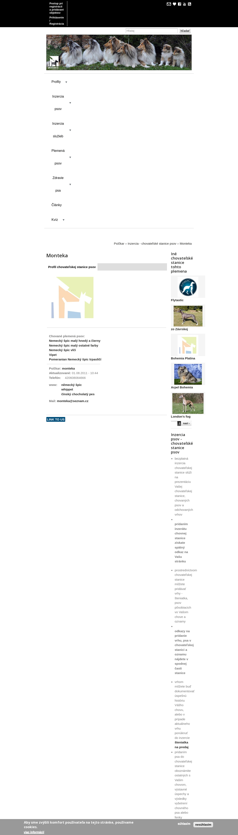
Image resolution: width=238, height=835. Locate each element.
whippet (67, 250)
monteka (68, 229)
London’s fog (180, 277)
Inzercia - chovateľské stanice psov (152, 104)
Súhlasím (184, 823)
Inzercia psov (83, 66)
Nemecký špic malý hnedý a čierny (75, 202)
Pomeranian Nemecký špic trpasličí (75, 220)
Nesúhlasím (203, 824)
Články (86, 81)
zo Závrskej (179, 190)
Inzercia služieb (116, 66)
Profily (56, 66)
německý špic (71, 246)
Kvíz (105, 81)
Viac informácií (34, 832)
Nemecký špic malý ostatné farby (73, 206)
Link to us (56, 280)
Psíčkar (119, 104)
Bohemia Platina (183, 219)
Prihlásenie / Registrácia (65, 8)
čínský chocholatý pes (77, 255)
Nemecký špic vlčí (62, 211)
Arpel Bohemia (182, 248)
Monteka (186, 104)
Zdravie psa (60, 81)
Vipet (52, 216)
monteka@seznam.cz (72, 262)
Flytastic (177, 161)
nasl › (186, 284)
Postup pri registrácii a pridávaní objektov (76, 3)
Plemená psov (151, 66)
